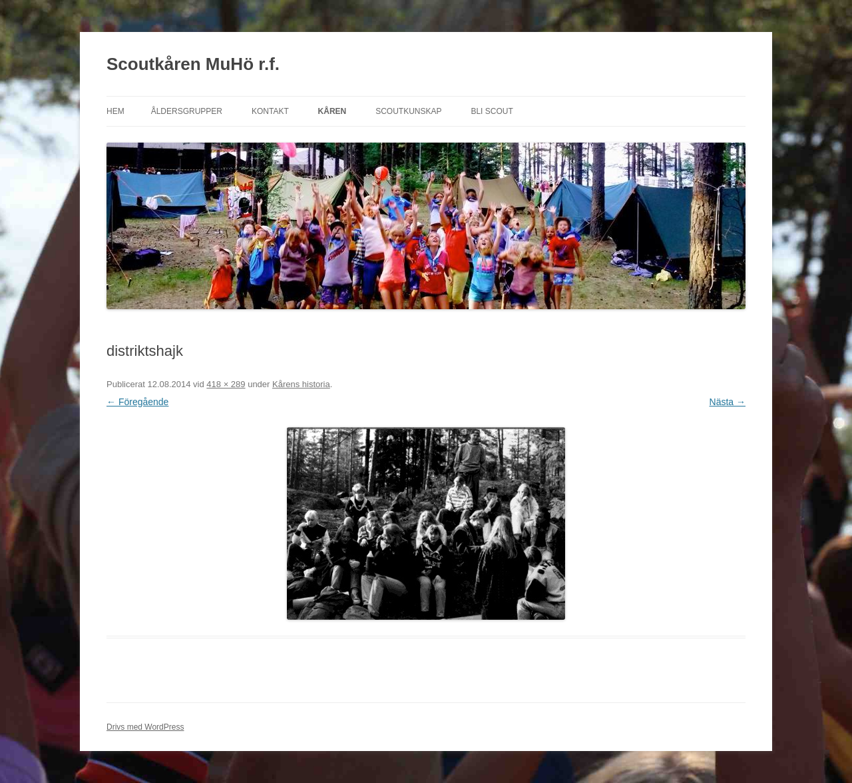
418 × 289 (225, 384)
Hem (115, 111)
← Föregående (137, 401)
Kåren (332, 111)
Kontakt (270, 111)
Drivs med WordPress (145, 727)
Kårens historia (301, 384)
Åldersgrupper (186, 111)
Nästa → (728, 401)
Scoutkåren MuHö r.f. (193, 64)
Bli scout (492, 111)
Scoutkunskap (408, 111)
